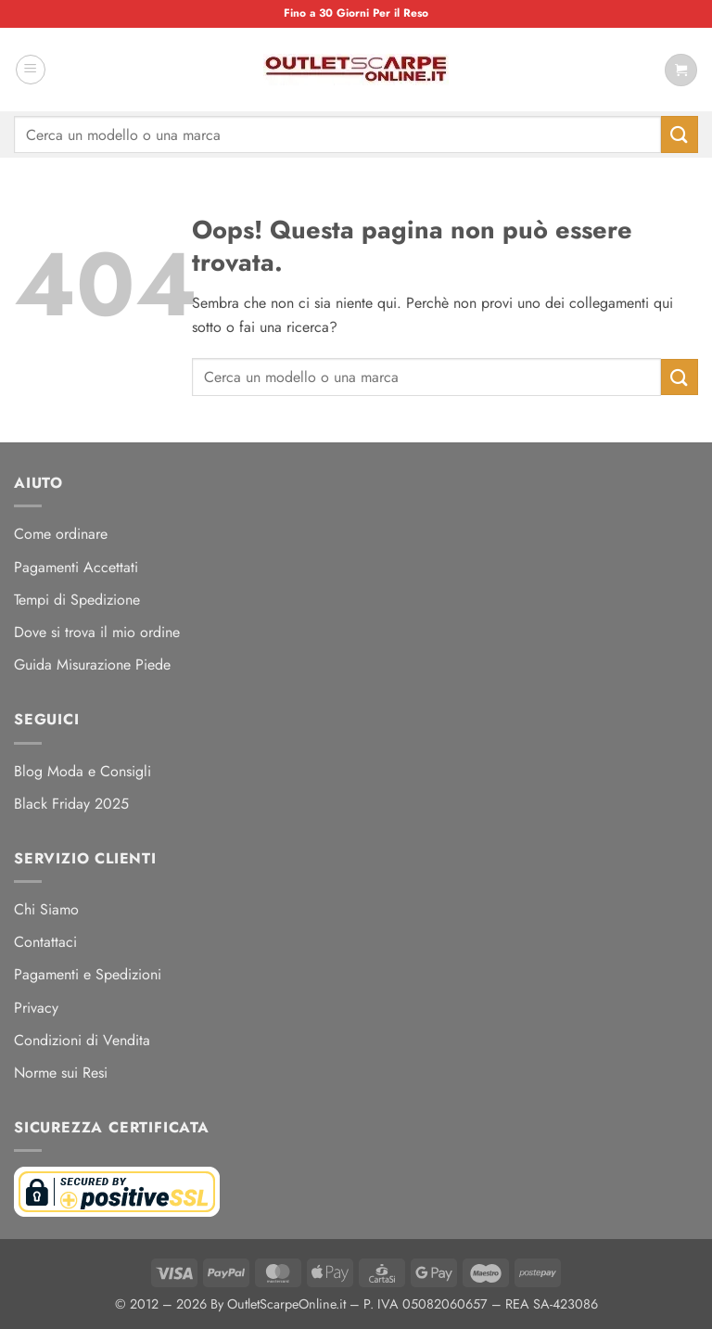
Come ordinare (61, 533)
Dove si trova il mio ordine (97, 632)
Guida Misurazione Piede (92, 664)
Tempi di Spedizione (77, 599)
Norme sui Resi (61, 1072)
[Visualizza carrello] (681, 70)
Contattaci (45, 941)
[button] (30, 69)
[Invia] (679, 134)
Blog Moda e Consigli (82, 771)
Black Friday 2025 (71, 803)
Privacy (36, 1007)
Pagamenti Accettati (76, 567)
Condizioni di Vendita (82, 1040)
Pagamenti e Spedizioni (87, 974)
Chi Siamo (46, 909)
